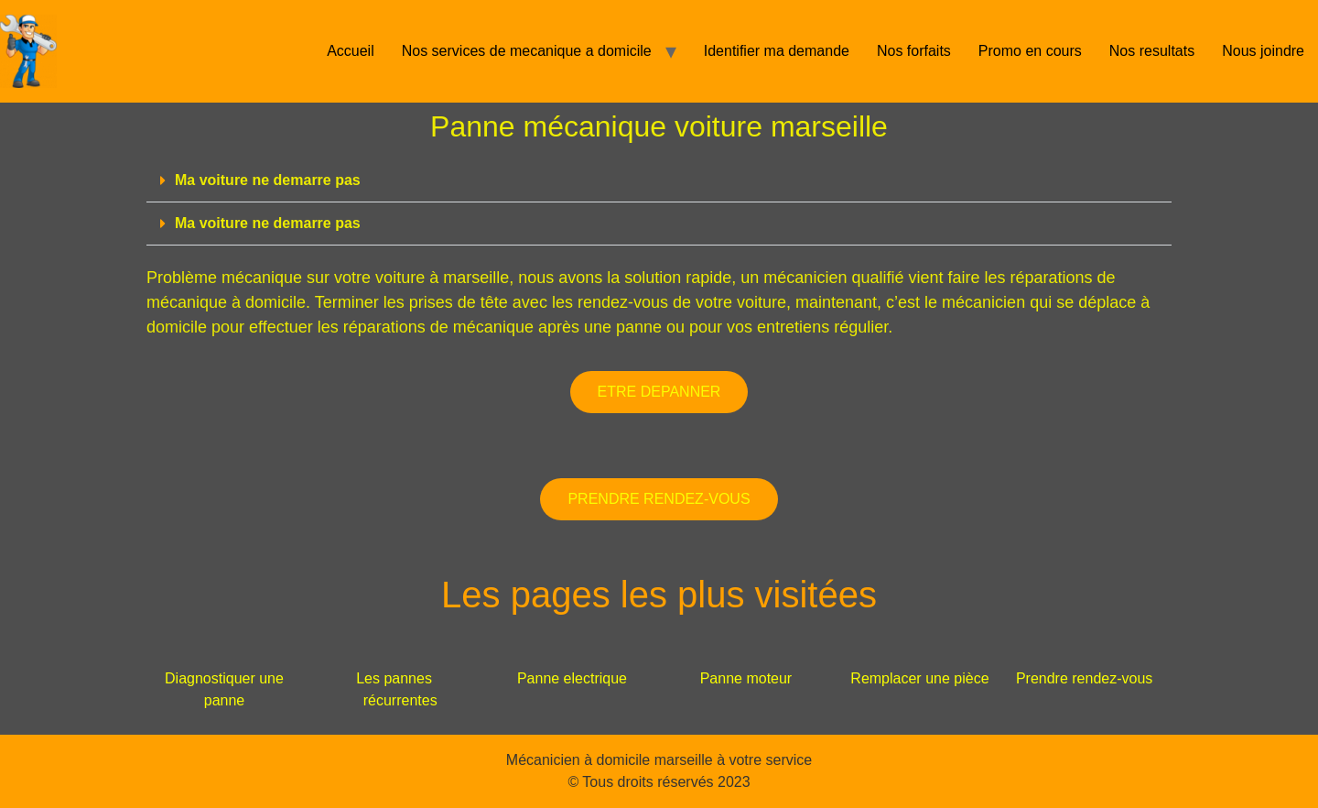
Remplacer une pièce (919, 678)
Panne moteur (746, 678)
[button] (659, 180)
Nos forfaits (914, 51)
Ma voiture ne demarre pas (268, 180)
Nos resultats (1151, 51)
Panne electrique (572, 678)
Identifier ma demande (776, 51)
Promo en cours (1030, 51)
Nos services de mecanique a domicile (527, 51)
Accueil (350, 51)
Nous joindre (1263, 51)
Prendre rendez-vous (1084, 678)
